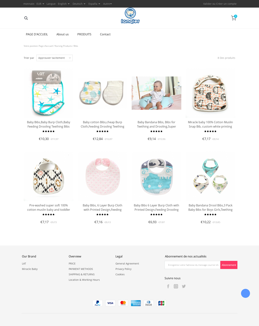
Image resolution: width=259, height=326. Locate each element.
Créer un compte (226, 3)
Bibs (76, 45)
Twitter (183, 286)
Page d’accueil (46, 45)
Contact (105, 34)
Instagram (176, 286)
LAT (24, 263)
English (62, 3)
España (92, 3)
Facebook (168, 286)
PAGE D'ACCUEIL (37, 34)
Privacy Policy (123, 269)
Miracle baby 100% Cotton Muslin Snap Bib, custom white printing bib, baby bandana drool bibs (210, 126)
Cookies (120, 274)
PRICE (72, 263)
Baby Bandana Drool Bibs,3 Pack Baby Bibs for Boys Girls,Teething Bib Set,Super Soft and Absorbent (210, 209)
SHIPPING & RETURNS (82, 274)
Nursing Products (63, 45)
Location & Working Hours (84, 279)
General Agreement (127, 263)
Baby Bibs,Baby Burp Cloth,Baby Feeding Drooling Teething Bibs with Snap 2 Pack (48, 126)
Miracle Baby (30, 269)
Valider (207, 3)
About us (62, 34)
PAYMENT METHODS (81, 269)
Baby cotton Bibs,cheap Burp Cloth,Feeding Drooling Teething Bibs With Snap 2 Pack (102, 126)
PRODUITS (84, 34)
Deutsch (78, 3)
